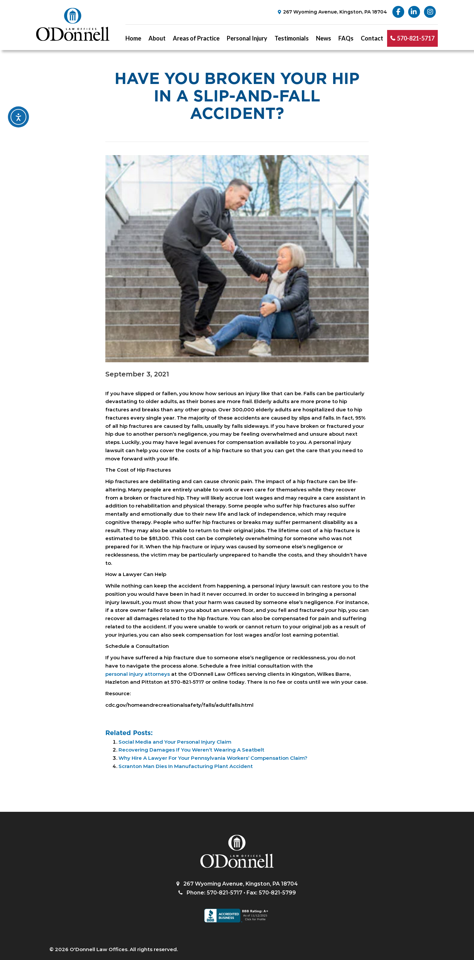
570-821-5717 (415, 38)
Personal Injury (247, 38)
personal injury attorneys (137, 674)
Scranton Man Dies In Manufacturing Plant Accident (185, 766)
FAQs (346, 38)
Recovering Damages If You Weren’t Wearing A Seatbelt (191, 750)
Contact (372, 38)
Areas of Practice (196, 38)
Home (133, 38)
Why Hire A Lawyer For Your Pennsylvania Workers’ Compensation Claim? (212, 758)
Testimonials (292, 38)
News (323, 38)
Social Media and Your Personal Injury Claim (174, 742)
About (157, 38)
